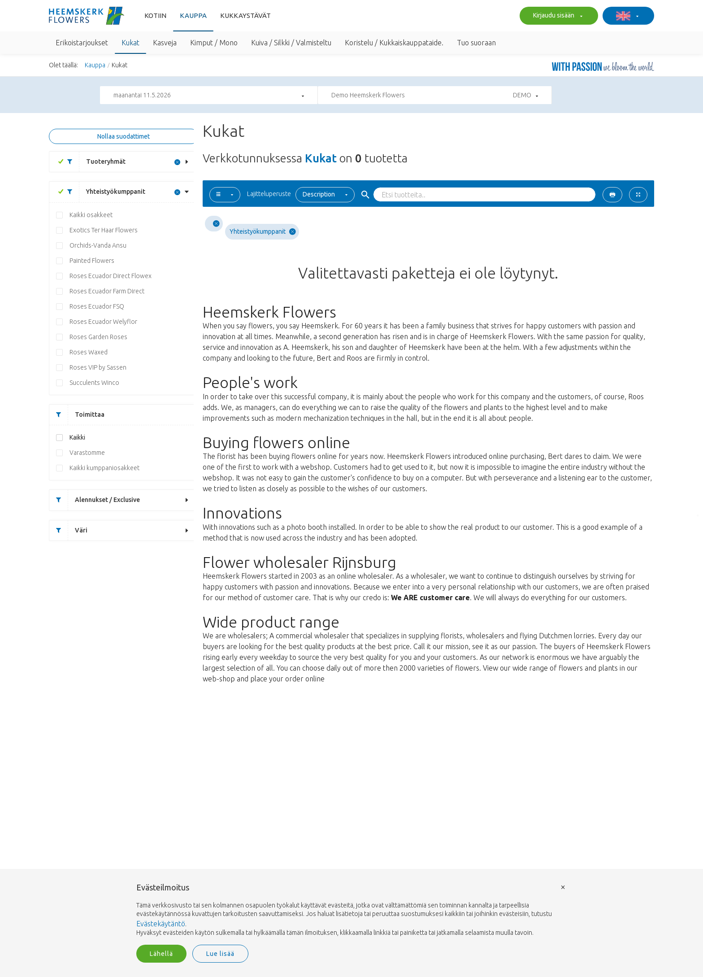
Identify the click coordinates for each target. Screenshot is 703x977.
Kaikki (77, 437)
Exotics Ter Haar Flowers (103, 230)
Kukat (130, 43)
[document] (351, 910)
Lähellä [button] (161, 953)
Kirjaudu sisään (556, 16)
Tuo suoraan (476, 43)
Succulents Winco (94, 382)
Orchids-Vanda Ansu (97, 245)
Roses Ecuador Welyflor (103, 321)
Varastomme (87, 452)
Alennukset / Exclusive (94, 500)
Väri (68, 530)
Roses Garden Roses (98, 336)
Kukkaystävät (245, 15)
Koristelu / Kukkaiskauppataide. (394, 43)
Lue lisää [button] (220, 953)
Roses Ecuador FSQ (96, 306)
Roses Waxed (88, 352)
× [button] (563, 886)
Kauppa (193, 15)
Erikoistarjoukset (82, 43)
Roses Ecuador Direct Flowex (110, 275)
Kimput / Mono (214, 43)
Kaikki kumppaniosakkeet (104, 467)
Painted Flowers (91, 260)
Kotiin (155, 15)
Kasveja (165, 43)
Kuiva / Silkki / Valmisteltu (291, 43)
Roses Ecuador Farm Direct (106, 291)
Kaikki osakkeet (91, 214)
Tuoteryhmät (93, 162)
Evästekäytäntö (160, 924)
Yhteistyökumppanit (103, 192)
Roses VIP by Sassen (97, 367)
